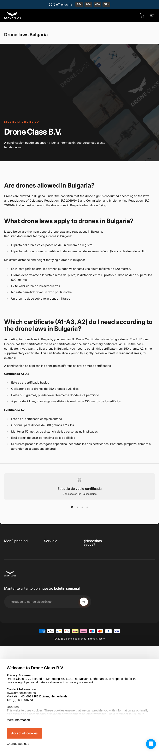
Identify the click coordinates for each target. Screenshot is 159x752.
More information (18, 720)
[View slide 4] (86, 507)
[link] (101, 555)
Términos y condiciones (52, 552)
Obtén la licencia (15, 551)
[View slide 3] (82, 507)
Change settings (18, 743)
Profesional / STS (16, 563)
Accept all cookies (24, 733)
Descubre (11, 569)
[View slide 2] (77, 507)
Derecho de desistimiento (53, 572)
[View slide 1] (72, 507)
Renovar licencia (15, 557)
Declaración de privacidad (54, 562)
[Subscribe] (84, 639)
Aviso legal (51, 580)
